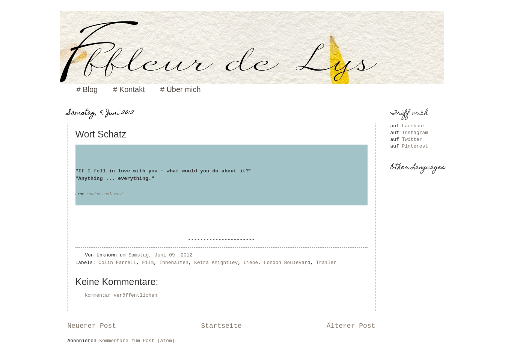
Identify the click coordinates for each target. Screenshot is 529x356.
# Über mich (180, 89)
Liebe (251, 262)
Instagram (415, 133)
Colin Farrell (117, 262)
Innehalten (174, 262)
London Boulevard (105, 194)
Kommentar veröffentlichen (121, 295)
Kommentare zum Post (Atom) (137, 341)
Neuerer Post (92, 326)
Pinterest (415, 146)
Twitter (412, 139)
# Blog (87, 89)
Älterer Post (351, 326)
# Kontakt (129, 89)
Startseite (221, 326)
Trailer (326, 262)
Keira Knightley (216, 262)
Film (148, 262)
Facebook (413, 126)
